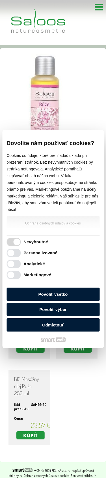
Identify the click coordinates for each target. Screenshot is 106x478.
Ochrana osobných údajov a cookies (53, 223)
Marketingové (37, 274)
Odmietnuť (53, 325)
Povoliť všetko (53, 294)
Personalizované (40, 252)
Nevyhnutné (35, 241)
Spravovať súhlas (81, 475)
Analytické (34, 263)
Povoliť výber (52, 309)
